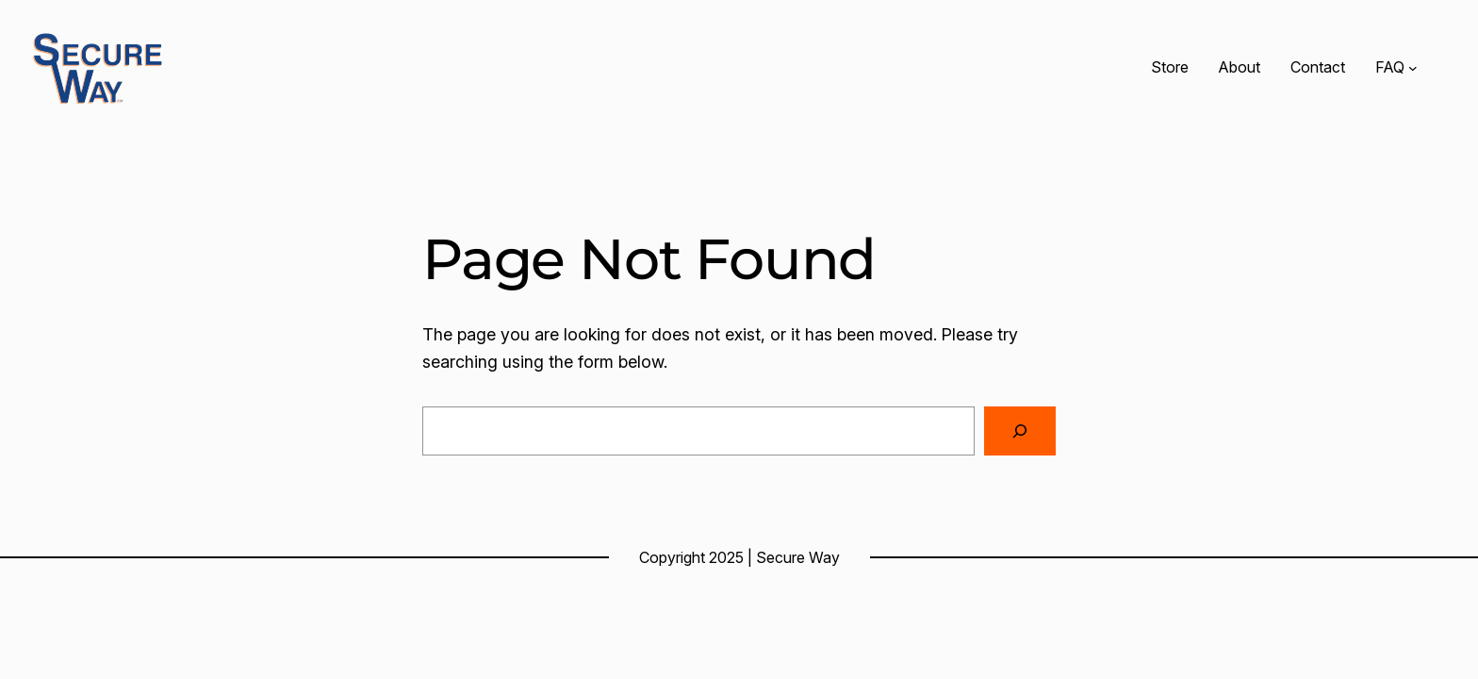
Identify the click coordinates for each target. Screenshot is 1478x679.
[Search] (1020, 430)
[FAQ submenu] (1413, 68)
